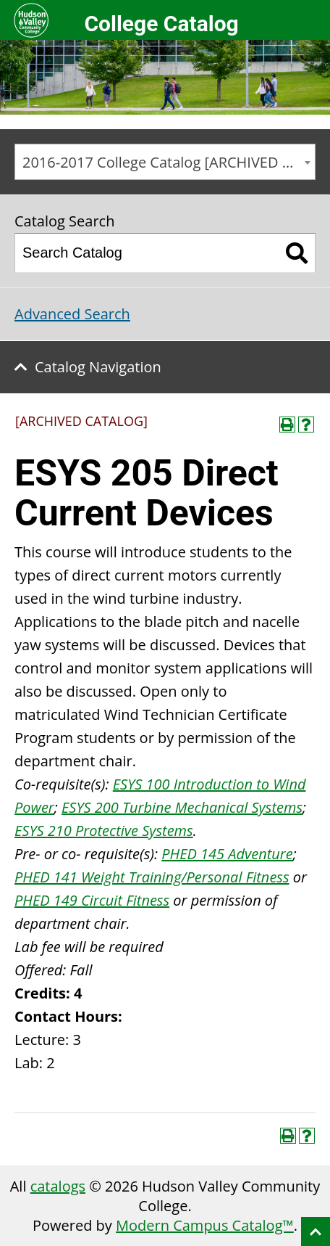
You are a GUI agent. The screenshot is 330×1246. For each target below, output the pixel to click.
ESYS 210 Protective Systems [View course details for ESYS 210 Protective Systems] (103, 830)
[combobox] (165, 162)
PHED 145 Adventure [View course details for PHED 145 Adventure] (226, 854)
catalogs (57, 1186)
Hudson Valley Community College (31, 20)
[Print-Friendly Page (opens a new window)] (287, 425)
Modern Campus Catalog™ (205, 1225)
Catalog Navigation (98, 367)
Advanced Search (72, 314)
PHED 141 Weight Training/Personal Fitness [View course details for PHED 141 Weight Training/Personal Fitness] (151, 877)
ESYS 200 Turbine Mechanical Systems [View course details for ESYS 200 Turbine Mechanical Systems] (182, 807)
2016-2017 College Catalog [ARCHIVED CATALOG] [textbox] (168, 162)
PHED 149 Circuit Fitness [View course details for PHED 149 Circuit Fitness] (91, 900)
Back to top (315, 1231)
